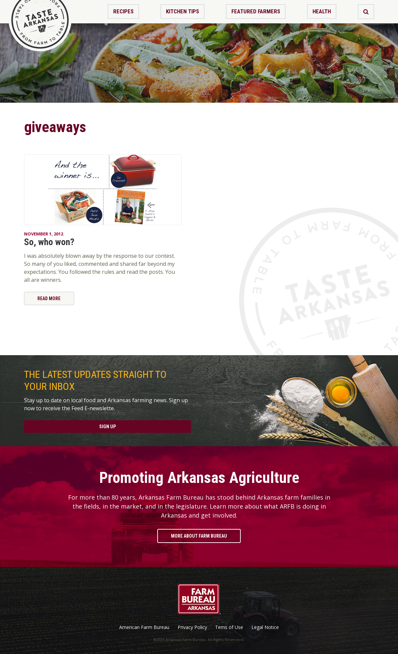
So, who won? (49, 242)
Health (322, 11)
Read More (48, 298)
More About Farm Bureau (199, 536)
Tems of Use (229, 627)
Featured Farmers (255, 11)
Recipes (123, 11)
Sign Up (107, 426)
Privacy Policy (192, 627)
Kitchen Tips (182, 11)
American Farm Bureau (144, 627)
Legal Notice (265, 627)
